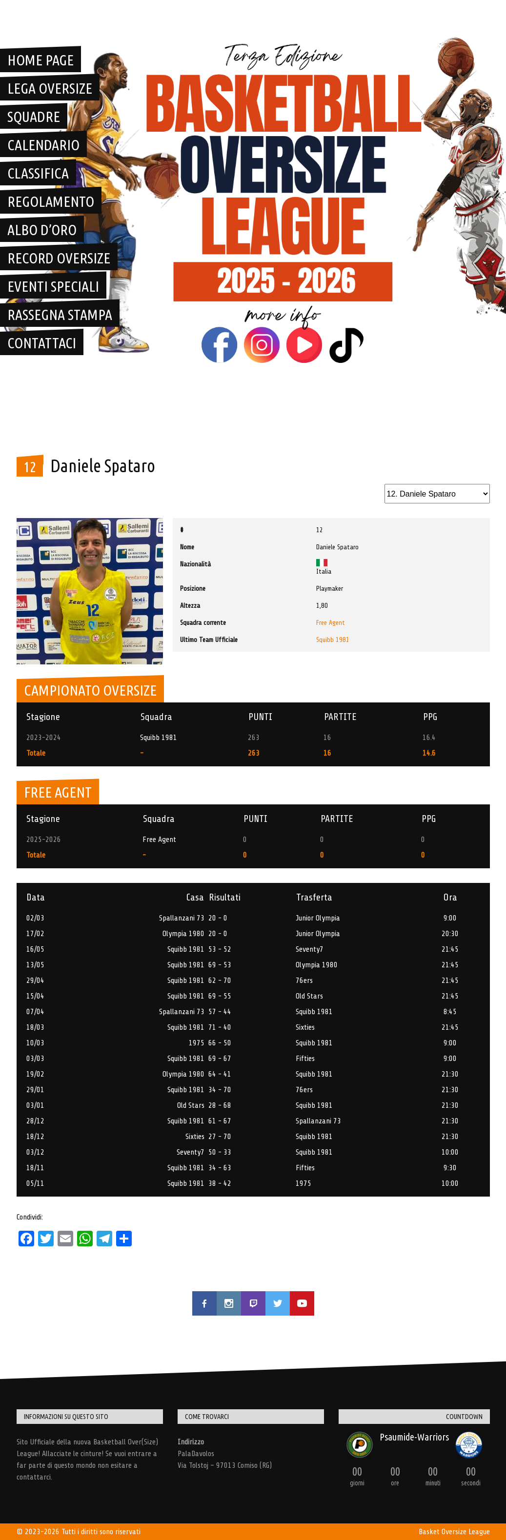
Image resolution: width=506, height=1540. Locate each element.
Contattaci (41, 343)
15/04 (35, 996)
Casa (195, 897)
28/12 (35, 1121)
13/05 (35, 964)
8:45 (450, 1011)
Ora (450, 897)
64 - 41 (219, 1074)
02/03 (35, 918)
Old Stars (309, 996)
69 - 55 (219, 996)
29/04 (35, 980)
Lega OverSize (49, 88)
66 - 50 (219, 1043)
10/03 (35, 1043)
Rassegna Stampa (59, 314)
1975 (196, 1043)
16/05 (35, 949)
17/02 (35, 933)
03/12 (35, 1152)
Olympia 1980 (183, 933)
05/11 (35, 1183)
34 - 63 (219, 1167)
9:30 (450, 1167)
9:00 (450, 918)
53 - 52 (219, 949)
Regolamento (50, 201)
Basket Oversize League (454, 1531)
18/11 (35, 1167)
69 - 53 (219, 964)
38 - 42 (219, 1183)
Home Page (40, 60)
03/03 (35, 1058)
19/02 (35, 1074)
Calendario (43, 145)
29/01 (35, 1089)
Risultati (225, 897)
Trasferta (314, 897)
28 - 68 (219, 1105)
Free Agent (330, 622)
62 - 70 (219, 980)
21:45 (450, 949)
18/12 (35, 1136)
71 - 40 (219, 1027)
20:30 (450, 933)
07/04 (35, 1011)
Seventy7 (310, 949)
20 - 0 (217, 918)
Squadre (33, 116)
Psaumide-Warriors (414, 1436)
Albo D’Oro (42, 229)
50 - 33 (219, 1152)
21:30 (450, 1074)
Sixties (305, 1027)
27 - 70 (219, 1136)
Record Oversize (58, 258)
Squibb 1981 (332, 639)
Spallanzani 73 (181, 918)
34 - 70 (219, 1089)
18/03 (35, 1027)
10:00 (450, 1152)
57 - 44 (219, 1011)
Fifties (305, 1058)
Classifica (38, 173)
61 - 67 (219, 1121)
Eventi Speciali (53, 286)
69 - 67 (219, 1058)
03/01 (35, 1105)
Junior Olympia (318, 918)
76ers (304, 980)
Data (35, 897)
